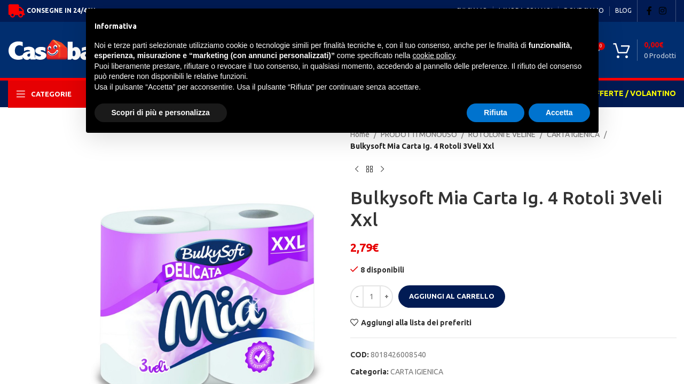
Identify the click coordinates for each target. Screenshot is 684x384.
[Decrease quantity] (357, 296)
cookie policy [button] (433, 55)
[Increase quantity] (386, 296)
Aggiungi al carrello (451, 296)
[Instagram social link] (663, 11)
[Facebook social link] (649, 11)
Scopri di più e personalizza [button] (161, 112)
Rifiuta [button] (495, 112)
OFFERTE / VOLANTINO (632, 93)
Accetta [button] (559, 112)
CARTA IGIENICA (416, 371)
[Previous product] (356, 169)
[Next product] (382, 169)
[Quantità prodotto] (372, 296)
